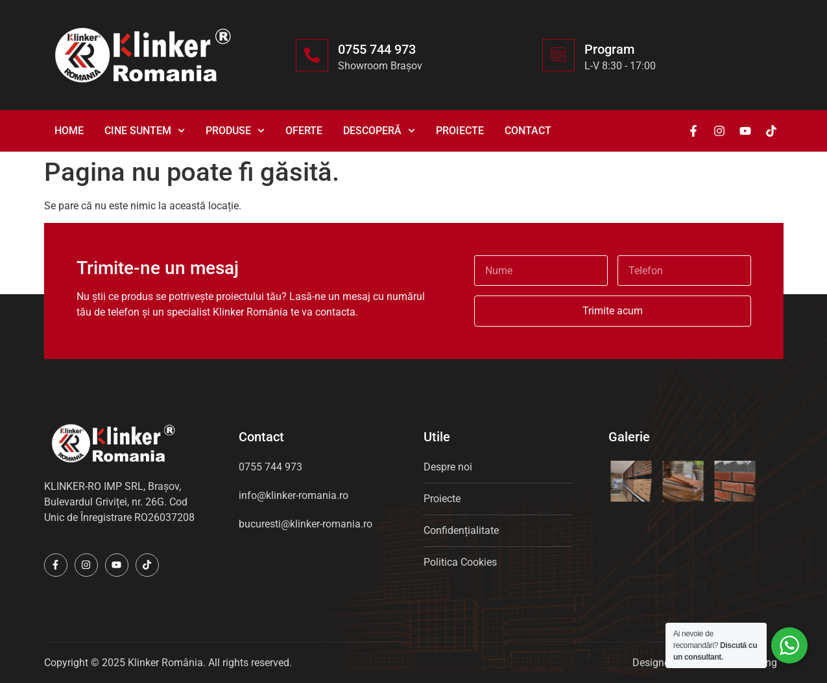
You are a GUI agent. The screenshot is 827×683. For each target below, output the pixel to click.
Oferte (303, 130)
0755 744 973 (377, 49)
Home (69, 130)
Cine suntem (144, 131)
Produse (235, 131)
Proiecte (460, 130)
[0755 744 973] (312, 55)
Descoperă (379, 131)
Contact (528, 130)
